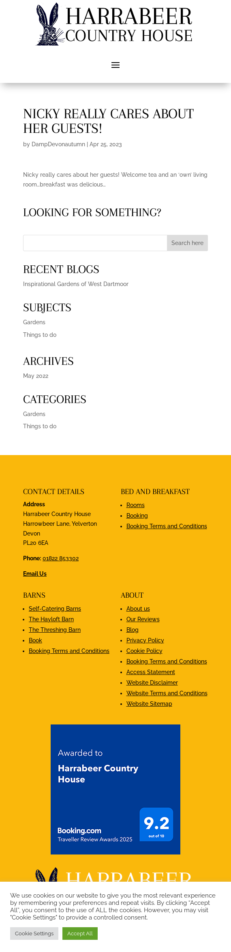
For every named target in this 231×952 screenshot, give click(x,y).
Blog (132, 630)
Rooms (135, 505)
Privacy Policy (145, 640)
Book (35, 640)
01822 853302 (61, 558)
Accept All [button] (80, 933)
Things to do (39, 335)
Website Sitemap (149, 703)
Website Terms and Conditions (166, 693)
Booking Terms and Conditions (166, 526)
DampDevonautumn (58, 144)
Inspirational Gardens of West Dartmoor (75, 284)
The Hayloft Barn (51, 619)
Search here (187, 243)
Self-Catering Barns (55, 608)
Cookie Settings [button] (34, 933)
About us (138, 608)
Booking (137, 515)
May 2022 (35, 376)
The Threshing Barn (55, 630)
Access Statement (150, 672)
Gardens (34, 322)
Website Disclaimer (152, 682)
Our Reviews (143, 619)
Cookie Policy (144, 651)
